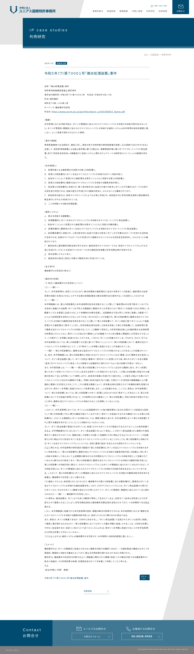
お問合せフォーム (92, 636)
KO (165, 6)
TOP (146, 54)
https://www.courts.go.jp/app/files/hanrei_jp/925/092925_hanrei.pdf (88, 111)
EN (156, 6)
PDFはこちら (144, 577)
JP (152, 6)
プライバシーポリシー (13, 650)
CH (160, 6)
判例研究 (155, 54)
